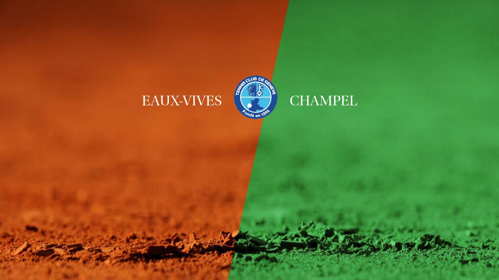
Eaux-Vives (182, 100)
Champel (323, 100)
